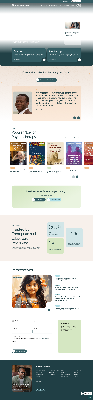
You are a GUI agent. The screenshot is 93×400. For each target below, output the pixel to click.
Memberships (39, 374)
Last (34, 321)
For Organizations (53, 5)
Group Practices (53, 372)
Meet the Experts (65, 374)
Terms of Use (70, 395)
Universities (52, 374)
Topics (60, 5)
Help (66, 1)
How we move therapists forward (48, 79)
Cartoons (76, 374)
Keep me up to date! (21, 351)
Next (78, 117)
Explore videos (77, 137)
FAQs (62, 378)
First (13, 321)
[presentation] (21, 345)
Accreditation (64, 376)
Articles (76, 372)
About (72, 5)
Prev (74, 117)
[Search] (72, 1)
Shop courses (68, 137)
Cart (77, 5)
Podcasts (76, 376)
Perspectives (66, 5)
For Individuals (44, 5)
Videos (38, 378)
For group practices (55, 199)
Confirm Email (35, 328)
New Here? (39, 372)
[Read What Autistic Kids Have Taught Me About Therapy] (49, 309)
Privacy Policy (45, 338)
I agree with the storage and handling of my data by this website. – (31, 338)
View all (78, 270)
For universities (39, 199)
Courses (38, 376)
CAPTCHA (14, 341)
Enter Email (14, 328)
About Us (63, 372)
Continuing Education (39, 380)
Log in (80, 5)
